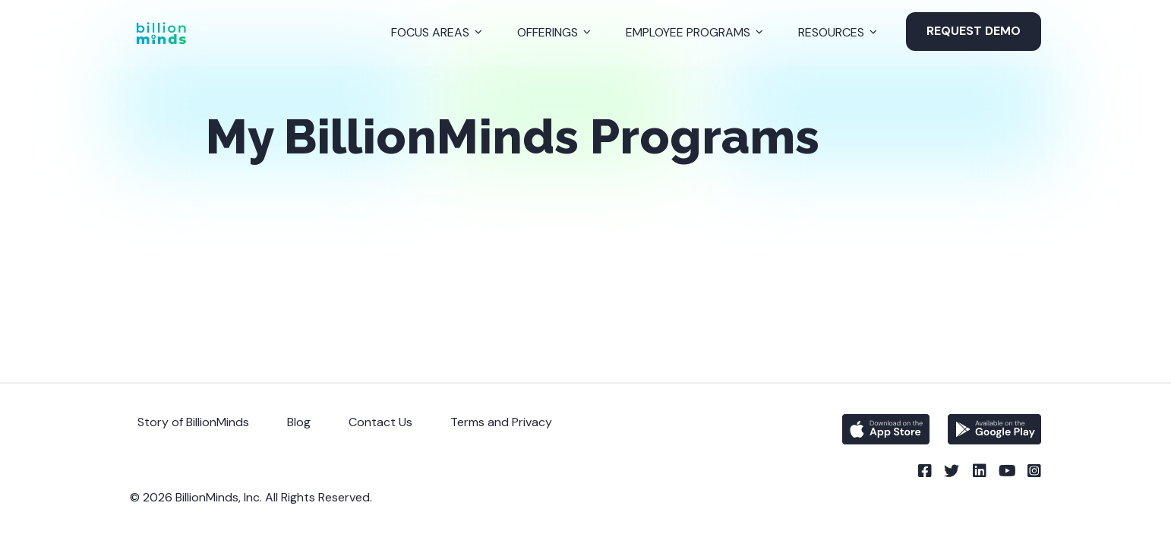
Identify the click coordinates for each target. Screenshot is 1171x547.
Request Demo (973, 31)
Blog (299, 422)
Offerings (547, 32)
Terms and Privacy (501, 422)
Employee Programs (688, 32)
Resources (831, 32)
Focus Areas (430, 32)
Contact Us (380, 422)
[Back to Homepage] (161, 33)
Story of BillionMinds (193, 422)
